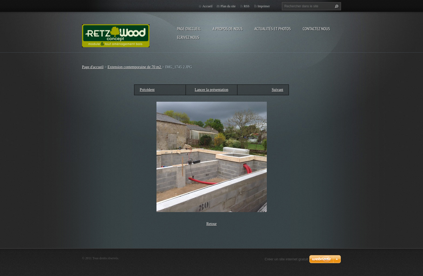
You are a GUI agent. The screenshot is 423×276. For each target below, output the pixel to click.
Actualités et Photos (272, 28)
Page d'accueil (189, 28)
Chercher (336, 6)
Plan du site (228, 6)
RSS (246, 6)
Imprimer (264, 6)
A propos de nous (228, 28)
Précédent (147, 90)
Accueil (207, 6)
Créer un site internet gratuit (286, 259)
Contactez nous (316, 28)
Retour (211, 224)
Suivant (277, 90)
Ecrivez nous (188, 37)
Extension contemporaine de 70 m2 (135, 67)
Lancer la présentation (211, 90)
